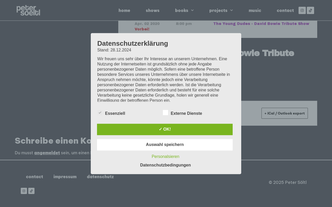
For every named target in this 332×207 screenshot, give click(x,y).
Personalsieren (165, 156)
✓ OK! (165, 129)
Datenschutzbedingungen (165, 165)
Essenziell (111, 112)
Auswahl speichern (165, 144)
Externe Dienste (182, 112)
